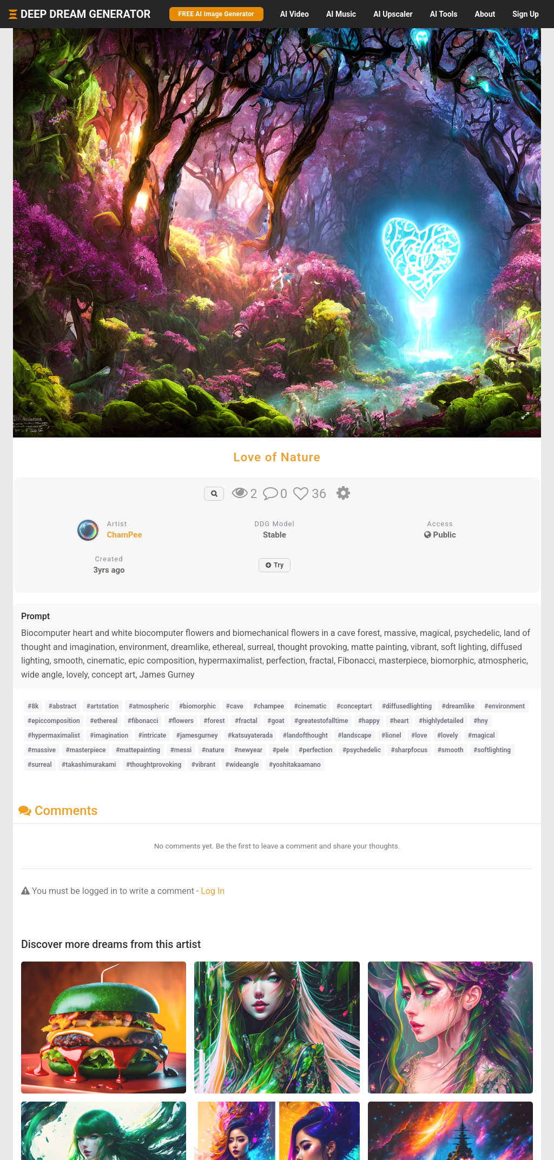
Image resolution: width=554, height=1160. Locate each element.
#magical (481, 735)
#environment (504, 706)
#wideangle (242, 764)
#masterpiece (85, 750)
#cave (234, 706)
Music (341, 14)
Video (294, 14)
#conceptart (354, 706)
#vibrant (203, 764)
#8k (33, 706)
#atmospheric (149, 706)
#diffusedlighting (407, 706)
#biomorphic (197, 706)
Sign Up (525, 14)
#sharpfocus (409, 750)
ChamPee (124, 535)
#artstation (103, 706)
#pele (281, 750)
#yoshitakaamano (295, 764)
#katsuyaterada (250, 735)
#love (419, 735)
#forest (214, 721)
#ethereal (103, 721)
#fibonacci (143, 721)
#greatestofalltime (321, 721)
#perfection (315, 750)
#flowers (181, 721)
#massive (42, 750)
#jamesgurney (197, 735)
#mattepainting (138, 750)
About (484, 14)
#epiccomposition (54, 721)
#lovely (447, 735)
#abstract (62, 706)
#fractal (246, 721)
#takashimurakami (89, 764)
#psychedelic (361, 750)
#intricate (152, 735)
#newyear (248, 750)
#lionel (391, 735)
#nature (213, 750)
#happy (369, 721)
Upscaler (392, 14)
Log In (213, 891)
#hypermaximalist (54, 735)
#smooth (451, 750)
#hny (480, 721)
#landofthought (305, 735)
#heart (399, 721)
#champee (268, 706)
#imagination (109, 735)
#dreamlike (457, 706)
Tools (444, 14)
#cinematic (310, 706)
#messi (181, 750)
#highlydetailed (441, 721)
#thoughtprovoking (153, 764)
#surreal (40, 764)
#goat (275, 721)
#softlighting (492, 750)
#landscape (354, 735)
